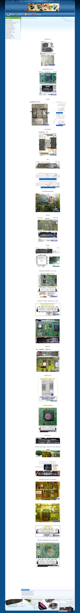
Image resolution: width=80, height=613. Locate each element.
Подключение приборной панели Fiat (27, 595)
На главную (11, 14)
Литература (38, 14)
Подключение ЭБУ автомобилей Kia (27, 592)
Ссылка (20, 14)
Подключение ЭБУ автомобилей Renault (28, 591)
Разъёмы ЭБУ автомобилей (28, 597)
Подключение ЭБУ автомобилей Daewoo (28, 594)
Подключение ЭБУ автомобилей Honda (28, 593)
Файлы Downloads (29, 14)
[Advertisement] (48, 28)
